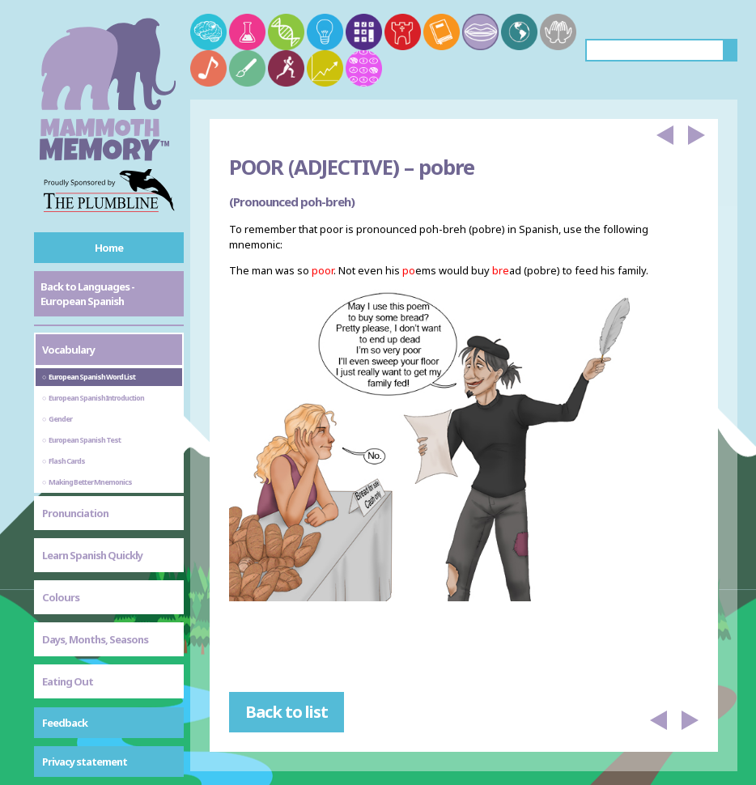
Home (109, 247)
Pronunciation (75, 513)
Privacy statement (84, 761)
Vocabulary (68, 349)
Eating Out (67, 681)
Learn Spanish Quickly (92, 555)
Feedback (64, 722)
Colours (60, 597)
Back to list (286, 712)
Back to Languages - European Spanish (87, 293)
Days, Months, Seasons (95, 639)
